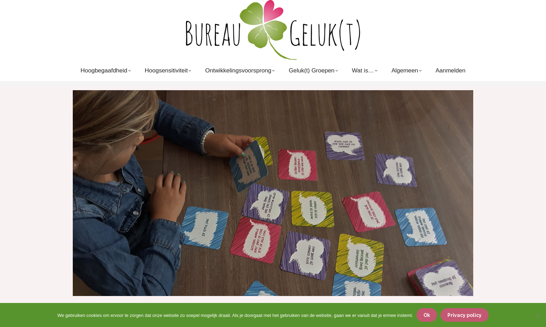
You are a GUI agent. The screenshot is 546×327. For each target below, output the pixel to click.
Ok (426, 315)
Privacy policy (464, 315)
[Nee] (537, 315)
